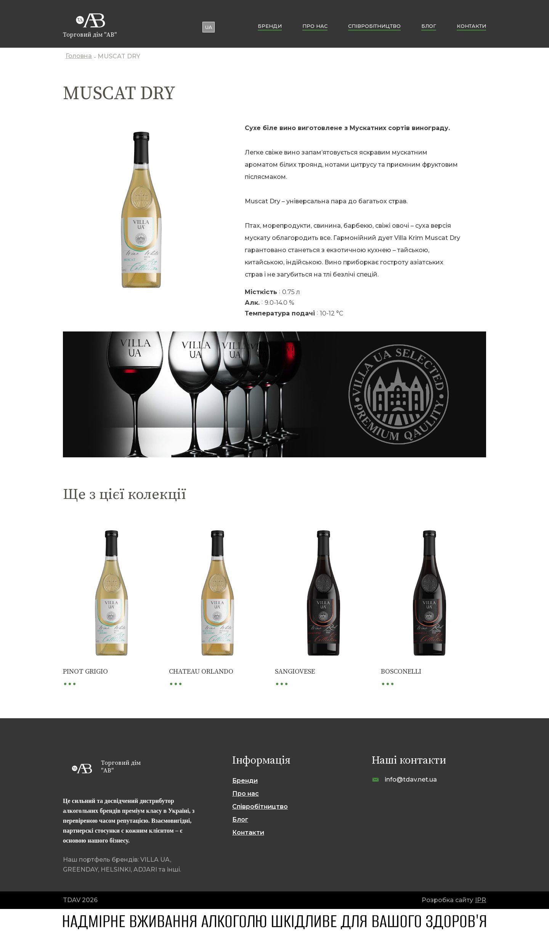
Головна (79, 57)
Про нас (314, 26)
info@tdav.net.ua (411, 779)
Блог (428, 26)
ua (208, 27)
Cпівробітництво (374, 26)
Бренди (270, 26)
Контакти (471, 26)
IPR (480, 900)
